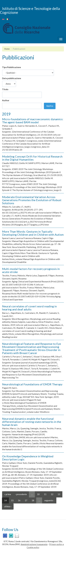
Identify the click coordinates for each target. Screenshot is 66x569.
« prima (7, 494)
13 (59, 494)
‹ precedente (21, 494)
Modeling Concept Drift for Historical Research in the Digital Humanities (32, 158)
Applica (49, 106)
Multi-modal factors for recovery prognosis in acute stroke (31, 270)
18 (33, 500)
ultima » (7, 506)
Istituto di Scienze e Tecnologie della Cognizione (30, 10)
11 (45, 494)
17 (26, 500)
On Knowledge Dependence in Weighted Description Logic (27, 458)
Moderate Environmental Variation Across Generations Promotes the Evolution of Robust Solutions (31, 200)
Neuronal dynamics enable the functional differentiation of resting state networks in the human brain (31, 421)
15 (12, 500)
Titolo (5, 89)
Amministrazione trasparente (34, 544)
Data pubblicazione (11, 78)
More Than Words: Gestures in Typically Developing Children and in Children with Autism (33, 233)
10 (38, 494)
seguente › (49, 500)
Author (5, 100)
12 (52, 494)
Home (7, 49)
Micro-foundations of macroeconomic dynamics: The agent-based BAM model (32, 120)
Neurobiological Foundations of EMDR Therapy (32, 384)
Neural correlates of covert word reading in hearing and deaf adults (29, 308)
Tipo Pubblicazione (11, 67)
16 (19, 500)
